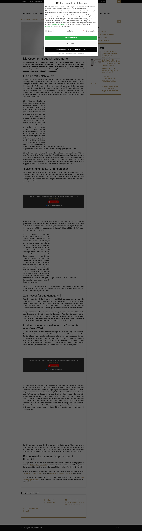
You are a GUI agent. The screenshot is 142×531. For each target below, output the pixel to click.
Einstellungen (49, 25)
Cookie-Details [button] (61, 52)
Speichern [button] (71, 42)
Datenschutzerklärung (58, 23)
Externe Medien (89, 29)
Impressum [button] (81, 52)
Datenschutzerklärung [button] (71, 52)
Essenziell (49, 29)
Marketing (68, 29)
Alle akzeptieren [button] (71, 36)
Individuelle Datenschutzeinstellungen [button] (71, 48)
